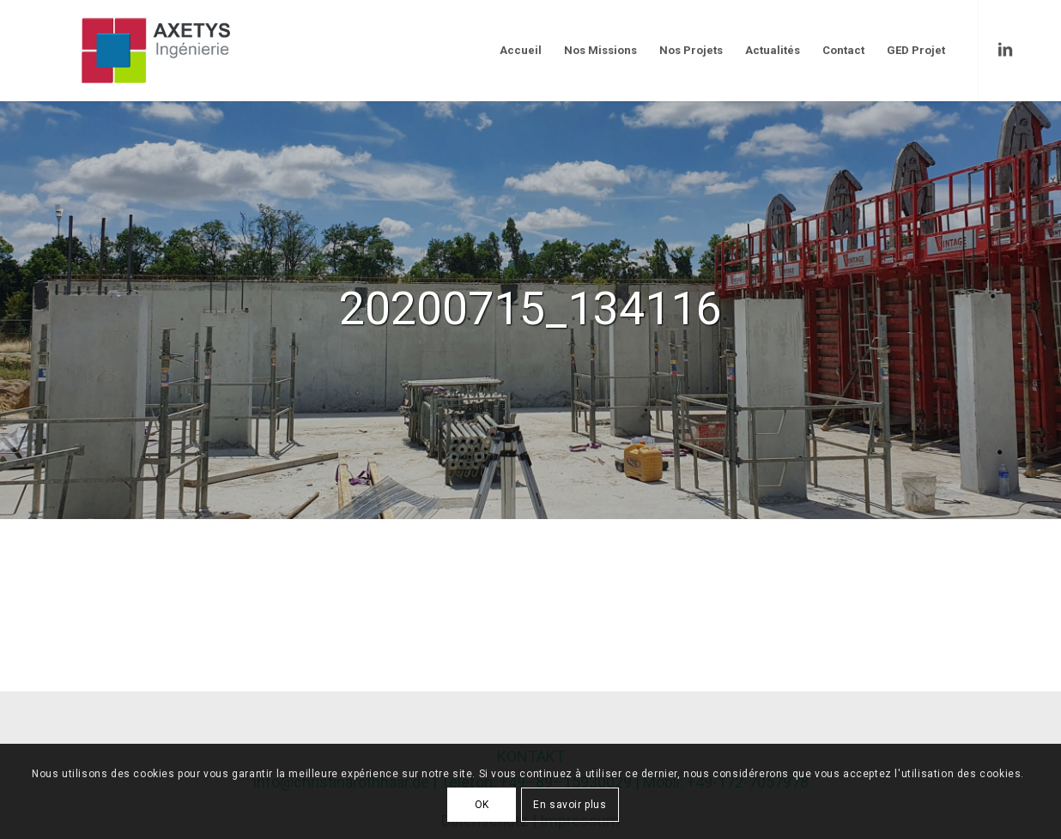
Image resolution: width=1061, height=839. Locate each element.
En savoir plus (569, 805)
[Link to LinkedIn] (1005, 50)
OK (482, 805)
